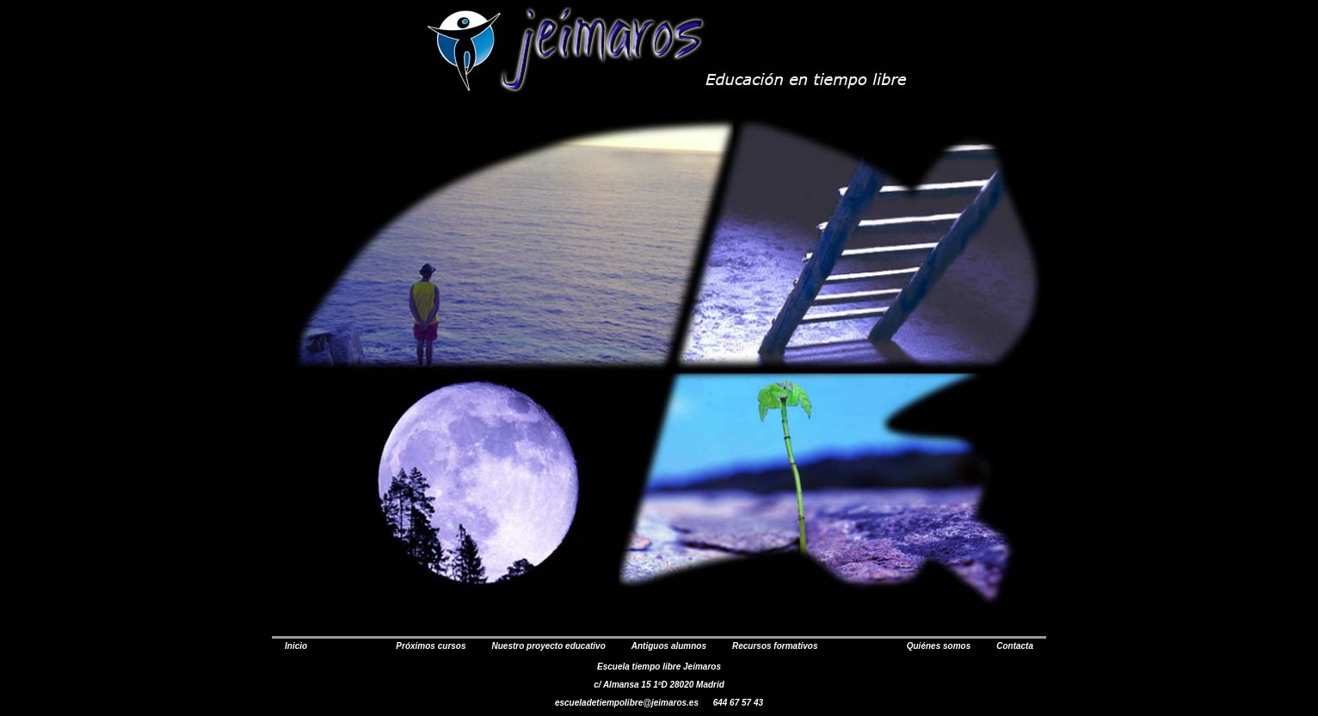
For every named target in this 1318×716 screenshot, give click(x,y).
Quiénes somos (938, 646)
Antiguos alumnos (668, 646)
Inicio (296, 646)
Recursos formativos (774, 646)
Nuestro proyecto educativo (549, 646)
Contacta (1014, 646)
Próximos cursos (430, 646)
